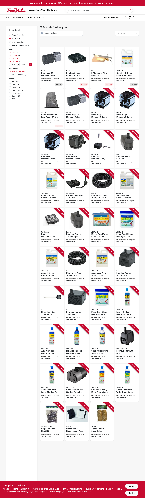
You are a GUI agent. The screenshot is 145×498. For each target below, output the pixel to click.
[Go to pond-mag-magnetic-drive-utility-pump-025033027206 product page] (77, 108)
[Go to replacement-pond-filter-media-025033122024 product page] (77, 421)
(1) (17, 93)
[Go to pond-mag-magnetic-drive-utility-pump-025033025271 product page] (102, 108)
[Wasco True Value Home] (16, 10)
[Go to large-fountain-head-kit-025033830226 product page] (52, 421)
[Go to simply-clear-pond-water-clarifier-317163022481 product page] (102, 344)
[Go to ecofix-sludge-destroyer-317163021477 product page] (127, 305)
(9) (16, 87)
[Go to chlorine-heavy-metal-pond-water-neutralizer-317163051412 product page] (102, 383)
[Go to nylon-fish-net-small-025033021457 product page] (52, 305)
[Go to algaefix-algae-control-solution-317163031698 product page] (52, 188)
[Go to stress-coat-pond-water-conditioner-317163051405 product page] (127, 383)
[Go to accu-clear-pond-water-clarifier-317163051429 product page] (52, 383)
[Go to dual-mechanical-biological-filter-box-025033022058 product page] (52, 227)
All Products (16, 38)
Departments (19, 18)
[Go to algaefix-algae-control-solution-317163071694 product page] (52, 266)
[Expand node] (10, 74)
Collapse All (13, 71)
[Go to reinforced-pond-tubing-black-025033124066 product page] (102, 188)
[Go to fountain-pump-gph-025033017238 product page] (77, 227)
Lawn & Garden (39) (18, 75)
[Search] (130, 10)
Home (8, 18)
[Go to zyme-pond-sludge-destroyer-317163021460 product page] (127, 227)
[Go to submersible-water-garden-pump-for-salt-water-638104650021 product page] (77, 383)
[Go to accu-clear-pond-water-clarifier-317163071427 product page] (102, 266)
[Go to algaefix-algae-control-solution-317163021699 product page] (52, 344)
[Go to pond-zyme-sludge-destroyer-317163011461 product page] (102, 305)
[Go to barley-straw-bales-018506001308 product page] (102, 421)
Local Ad (41, 18)
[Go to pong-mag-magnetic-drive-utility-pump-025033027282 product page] (52, 67)
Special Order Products (20, 45)
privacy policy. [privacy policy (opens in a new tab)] (22, 492)
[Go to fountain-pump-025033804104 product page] (127, 344)
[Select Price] (30, 64)
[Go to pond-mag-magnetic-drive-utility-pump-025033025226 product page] (77, 149)
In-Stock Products (18, 42)
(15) (17, 81)
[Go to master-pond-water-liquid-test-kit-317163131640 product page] (102, 227)
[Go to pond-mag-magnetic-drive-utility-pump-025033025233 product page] (52, 149)
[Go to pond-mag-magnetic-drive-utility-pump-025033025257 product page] (127, 108)
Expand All (22, 71)
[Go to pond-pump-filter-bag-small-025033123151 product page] (52, 108)
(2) (19, 90)
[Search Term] (99, 10)
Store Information (110, 18)
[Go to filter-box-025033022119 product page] (77, 188)
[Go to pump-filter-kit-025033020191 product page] (102, 149)
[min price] (13, 64)
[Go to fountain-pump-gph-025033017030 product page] (77, 305)
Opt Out (131, 493)
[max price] (23, 64)
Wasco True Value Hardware (44, 10)
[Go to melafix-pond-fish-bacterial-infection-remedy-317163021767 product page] (77, 344)
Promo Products (18, 35)
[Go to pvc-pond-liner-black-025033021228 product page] (77, 67)
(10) (18, 84)
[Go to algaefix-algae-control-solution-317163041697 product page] (127, 188)
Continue (131, 486)
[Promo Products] (10, 35)
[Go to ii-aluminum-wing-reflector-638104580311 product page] (102, 67)
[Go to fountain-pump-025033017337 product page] (127, 149)
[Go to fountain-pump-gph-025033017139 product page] (127, 266)
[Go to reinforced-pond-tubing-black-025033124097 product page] (77, 266)
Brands (31, 18)
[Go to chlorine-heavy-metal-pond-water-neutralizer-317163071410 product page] (127, 67)
